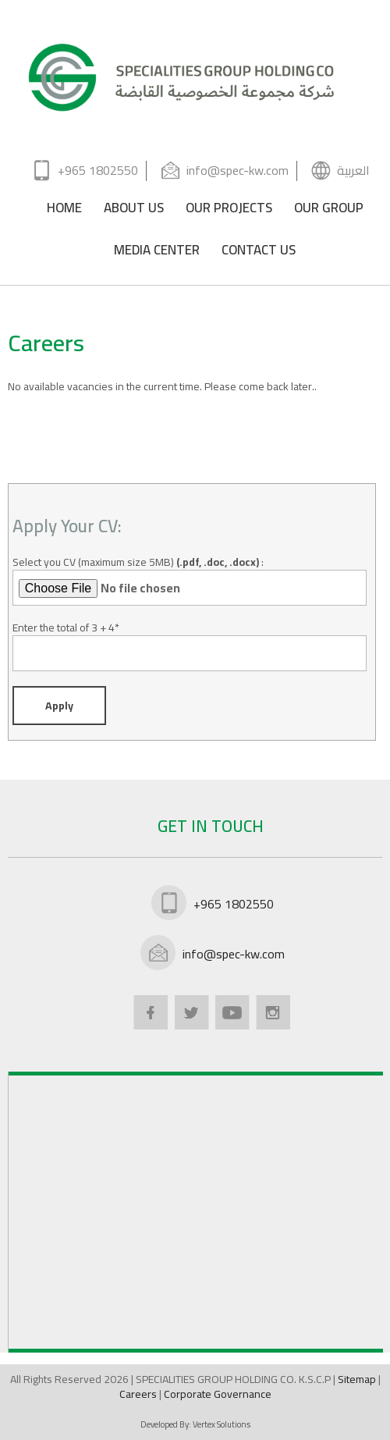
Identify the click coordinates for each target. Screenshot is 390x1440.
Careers (139, 1394)
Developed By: (195, 1424)
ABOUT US (134, 210)
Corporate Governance (217, 1394)
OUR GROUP (328, 210)
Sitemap (358, 1379)
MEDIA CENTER (157, 252)
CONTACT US (259, 252)
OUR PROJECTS (229, 210)
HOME (64, 210)
